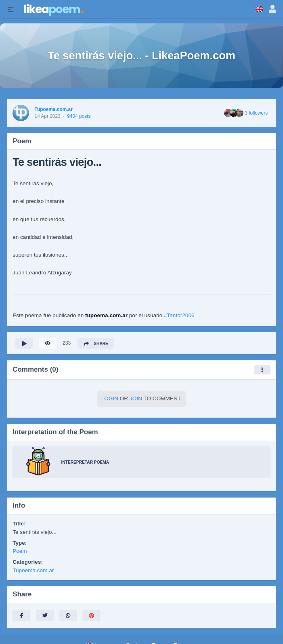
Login (109, 398)
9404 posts (78, 116)
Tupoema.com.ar (54, 109)
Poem (20, 551)
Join (136, 398)
